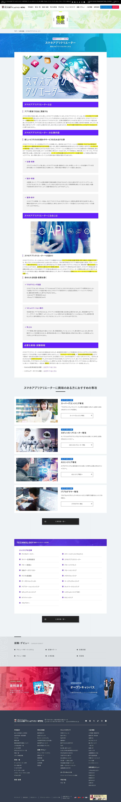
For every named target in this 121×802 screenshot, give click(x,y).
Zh (83, 797)
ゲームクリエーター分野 (20, 763)
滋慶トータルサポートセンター (68, 765)
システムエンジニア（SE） (71, 592)
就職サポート (51, 650)
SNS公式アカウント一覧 (20, 750)
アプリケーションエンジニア (29, 587)
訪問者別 (96, 7)
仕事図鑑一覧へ (55, 521)
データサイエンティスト (27, 581)
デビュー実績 (20, 656)
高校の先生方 (92, 785)
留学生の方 (92, 780)
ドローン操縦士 (25, 565)
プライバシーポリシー (45, 797)
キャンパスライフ (70, 7)
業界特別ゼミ (40, 733)
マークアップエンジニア (70, 581)
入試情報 (89, 7)
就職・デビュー (81, 7)
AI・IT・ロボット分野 (19, 770)
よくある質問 (17, 748)
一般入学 (91, 745)
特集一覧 (16, 753)
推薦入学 (91, 748)
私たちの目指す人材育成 (20, 733)
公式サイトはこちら (50, 367)
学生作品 (61, 7)
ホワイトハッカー (25, 597)
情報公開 (16, 740)
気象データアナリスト (27, 570)
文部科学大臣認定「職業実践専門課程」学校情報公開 (100, 2)
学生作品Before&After (67, 753)
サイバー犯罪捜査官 (27, 559)
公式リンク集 (56, 797)
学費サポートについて (94, 758)
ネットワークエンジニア (70, 587)
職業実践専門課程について (21, 743)
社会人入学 (92, 750)
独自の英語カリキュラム (43, 745)
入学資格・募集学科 (94, 733)
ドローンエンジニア (69, 570)
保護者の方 (92, 778)
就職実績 (81, 650)
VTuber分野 (17, 775)
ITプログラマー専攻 (82, 504)
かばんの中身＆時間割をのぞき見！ (69, 750)
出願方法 (91, 738)
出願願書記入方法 (93, 753)
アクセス (16, 738)
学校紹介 (31, 7)
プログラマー (24, 603)
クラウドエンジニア (69, 576)
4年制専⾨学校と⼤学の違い (44, 740)
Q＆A (62, 745)
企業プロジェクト (41, 735)
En (75, 797)
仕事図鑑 (21, 31)
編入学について (93, 743)
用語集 (80, 656)
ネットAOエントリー (94, 763)
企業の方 (91, 782)
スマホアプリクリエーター (71, 559)
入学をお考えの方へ (94, 770)
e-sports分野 (18, 768)
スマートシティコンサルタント (72, 554)
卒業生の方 (92, 775)
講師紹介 (63, 740)
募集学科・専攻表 (93, 735)
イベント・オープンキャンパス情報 (69, 775)
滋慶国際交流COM (65, 768)
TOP (15, 31)
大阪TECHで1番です (66, 755)
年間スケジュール (65, 733)
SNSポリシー (34, 797)
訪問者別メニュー (94, 767)
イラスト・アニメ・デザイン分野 (22, 773)
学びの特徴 (53, 7)
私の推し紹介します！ (66, 748)
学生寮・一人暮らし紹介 (67, 760)
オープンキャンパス (106, 7)
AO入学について (93, 740)
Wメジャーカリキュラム (43, 738)
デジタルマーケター (26, 554)
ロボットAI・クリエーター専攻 (80, 445)
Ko (86, 797)
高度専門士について (42, 743)
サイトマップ (17, 797)
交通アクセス (116, 2)
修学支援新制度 (93, 755)
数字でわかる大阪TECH (67, 743)
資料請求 (115, 7)
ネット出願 (91, 760)
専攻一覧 (38, 7)
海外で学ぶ (63, 735)
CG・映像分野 (18, 765)
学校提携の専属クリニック (67, 763)
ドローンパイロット (69, 565)
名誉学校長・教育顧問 (20, 735)
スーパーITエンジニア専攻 (81, 416)
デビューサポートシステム (24, 650)
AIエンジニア (67, 597)
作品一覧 (63, 782)
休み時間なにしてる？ (66, 758)
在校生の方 (92, 773)
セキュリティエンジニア (27, 592)
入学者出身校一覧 (19, 745)
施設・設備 (45, 7)
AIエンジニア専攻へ (82, 474)
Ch (79, 797)
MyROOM (63, 738)
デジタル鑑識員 (25, 576)
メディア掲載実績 (18, 755)
